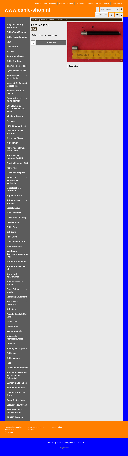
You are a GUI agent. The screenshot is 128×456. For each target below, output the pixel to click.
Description (73, 66)
